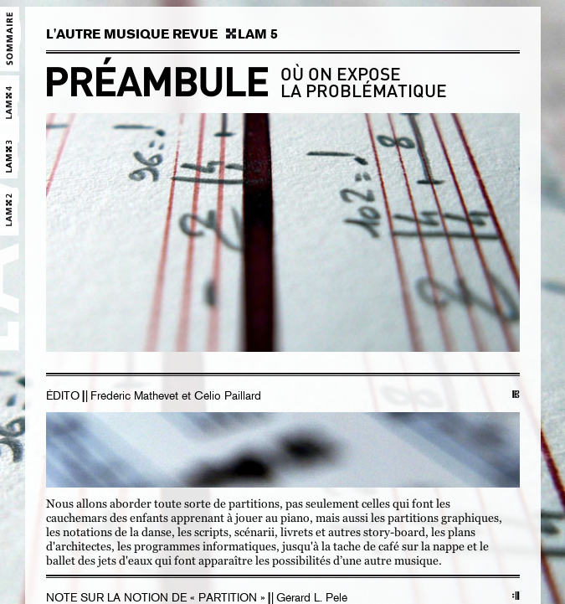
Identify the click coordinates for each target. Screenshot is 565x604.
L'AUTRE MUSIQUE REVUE (132, 34)
